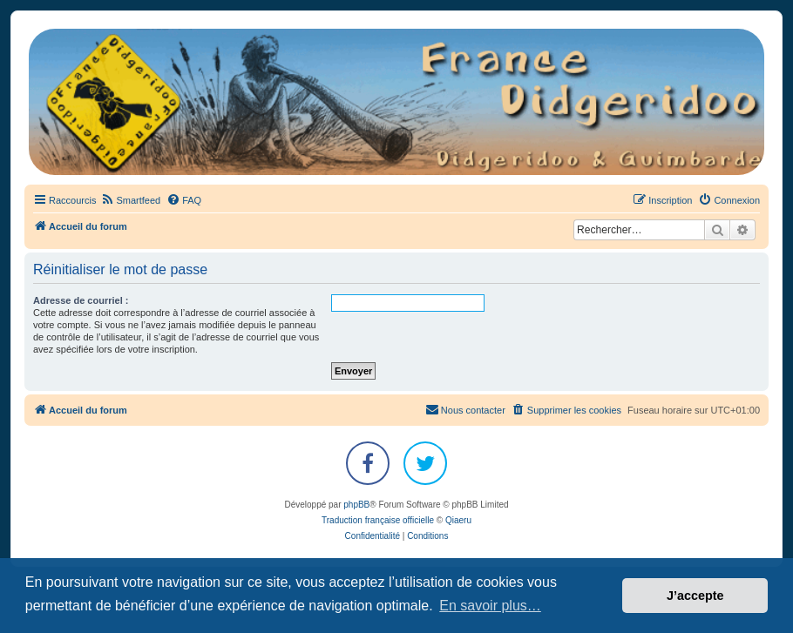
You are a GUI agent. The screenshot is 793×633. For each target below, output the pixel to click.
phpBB (356, 504)
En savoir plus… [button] (490, 605)
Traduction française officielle (378, 520)
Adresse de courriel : (80, 300)
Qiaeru (458, 520)
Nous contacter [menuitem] (465, 409)
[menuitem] (130, 200)
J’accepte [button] (695, 596)
